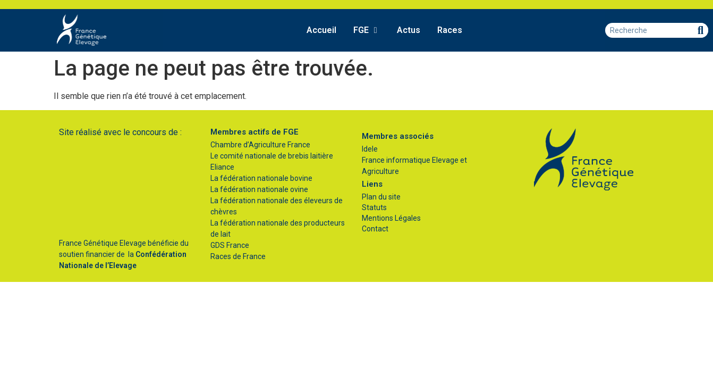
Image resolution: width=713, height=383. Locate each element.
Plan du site (381, 197)
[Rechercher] (700, 30)
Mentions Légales (391, 218)
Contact (375, 228)
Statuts (374, 207)
